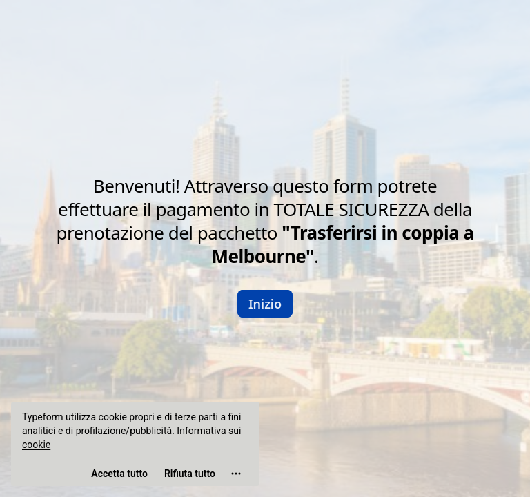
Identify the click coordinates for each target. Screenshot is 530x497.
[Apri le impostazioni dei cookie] (236, 473)
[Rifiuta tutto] (190, 473)
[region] (135, 444)
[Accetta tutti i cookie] (119, 473)
